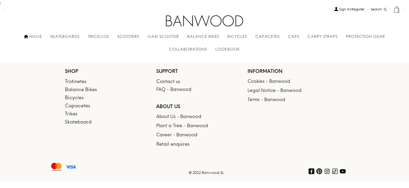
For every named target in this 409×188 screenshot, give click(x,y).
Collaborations (188, 49)
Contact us (168, 81)
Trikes (71, 114)
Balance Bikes (203, 36)
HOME (33, 36)
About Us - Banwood (178, 116)
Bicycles (74, 98)
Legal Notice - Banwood (274, 90)
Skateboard (78, 122)
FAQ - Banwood (173, 89)
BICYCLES (237, 36)
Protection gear (365, 36)
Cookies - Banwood (269, 81)
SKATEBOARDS (65, 36)
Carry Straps (323, 36)
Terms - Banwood (266, 99)
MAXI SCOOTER (163, 36)
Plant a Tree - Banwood (182, 126)
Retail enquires (172, 144)
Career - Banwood (176, 135)
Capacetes (267, 36)
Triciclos (98, 36)
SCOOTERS (128, 36)
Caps (293, 36)
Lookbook (227, 49)
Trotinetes (75, 81)
